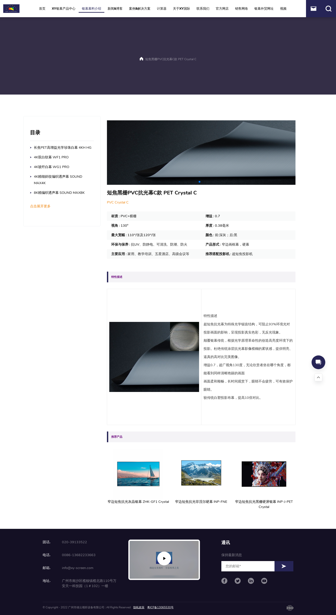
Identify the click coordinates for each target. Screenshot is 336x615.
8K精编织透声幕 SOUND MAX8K (59, 192)
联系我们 (202, 8)
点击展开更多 (40, 206)
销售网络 (241, 8)
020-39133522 (74, 542)
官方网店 (222, 8)
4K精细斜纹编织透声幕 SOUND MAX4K (58, 179)
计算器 (161, 8)
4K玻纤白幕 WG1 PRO (51, 167)
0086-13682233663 (79, 555)
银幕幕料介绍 (91, 8)
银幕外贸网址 (264, 8)
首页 (42, 8)
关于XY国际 (181, 8)
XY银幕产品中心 (63, 8)
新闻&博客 (115, 8)
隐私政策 (138, 607)
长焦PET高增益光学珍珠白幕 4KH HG (63, 147)
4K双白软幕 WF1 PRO (51, 157)
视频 (283, 8)
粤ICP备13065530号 (160, 607)
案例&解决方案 (139, 8)
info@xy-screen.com (77, 568)
